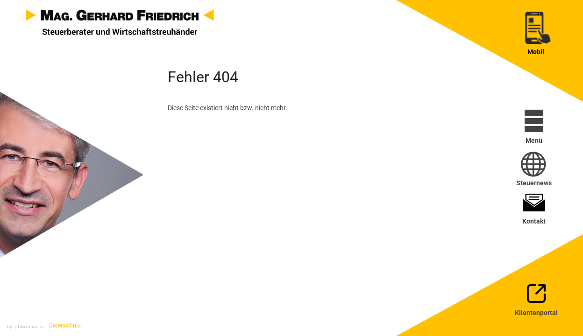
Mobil (535, 52)
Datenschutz (65, 325)
